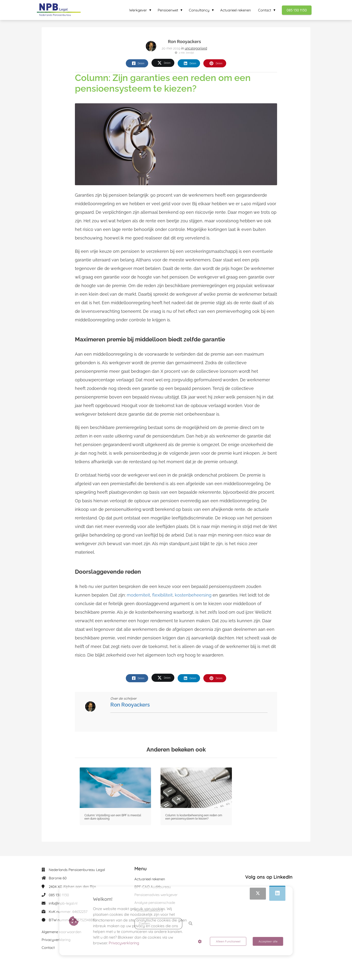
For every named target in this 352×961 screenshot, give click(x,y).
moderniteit (138, 595)
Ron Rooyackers (184, 41)
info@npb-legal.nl (63, 903)
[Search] (190, 923)
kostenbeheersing (193, 595)
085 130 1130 (59, 895)
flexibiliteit (162, 595)
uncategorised (196, 48)
